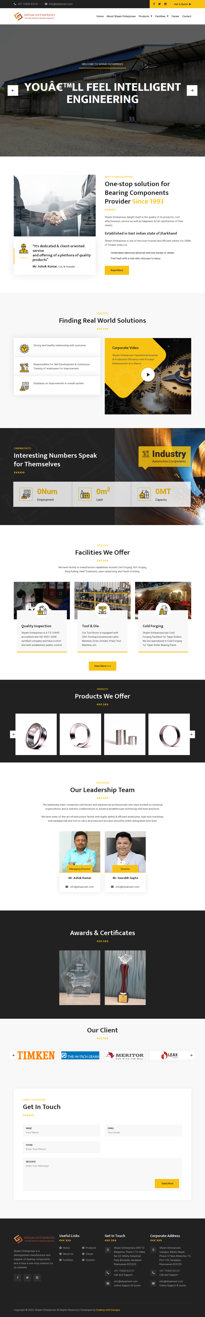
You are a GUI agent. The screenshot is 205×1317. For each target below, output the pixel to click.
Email (111, 1128)
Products (144, 16)
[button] (13, 90)
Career (175, 16)
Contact (186, 16)
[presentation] (14, 734)
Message (31, 1161)
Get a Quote (181, 4)
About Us (68, 1254)
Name (29, 1128)
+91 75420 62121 (26, 4)
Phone (29, 1145)
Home (100, 16)
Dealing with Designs (108, 1310)
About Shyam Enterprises (121, 16)
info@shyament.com (59, 4)
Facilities (160, 16)
